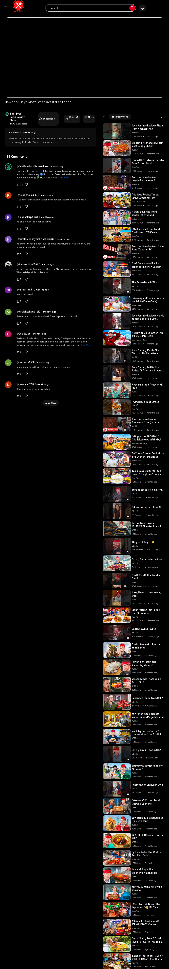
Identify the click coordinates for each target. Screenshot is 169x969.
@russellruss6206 (27, 194)
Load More (51, 402)
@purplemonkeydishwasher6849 (35, 239)
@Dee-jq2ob (24, 333)
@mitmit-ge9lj (25, 289)
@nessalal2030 (25, 384)
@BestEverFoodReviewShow (33, 166)
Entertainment (120, 116)
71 (20, 184)
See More (63, 177)
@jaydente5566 (25, 362)
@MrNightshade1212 (28, 311)
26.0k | (70, 119)
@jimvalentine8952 (27, 264)
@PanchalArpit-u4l (27, 216)
